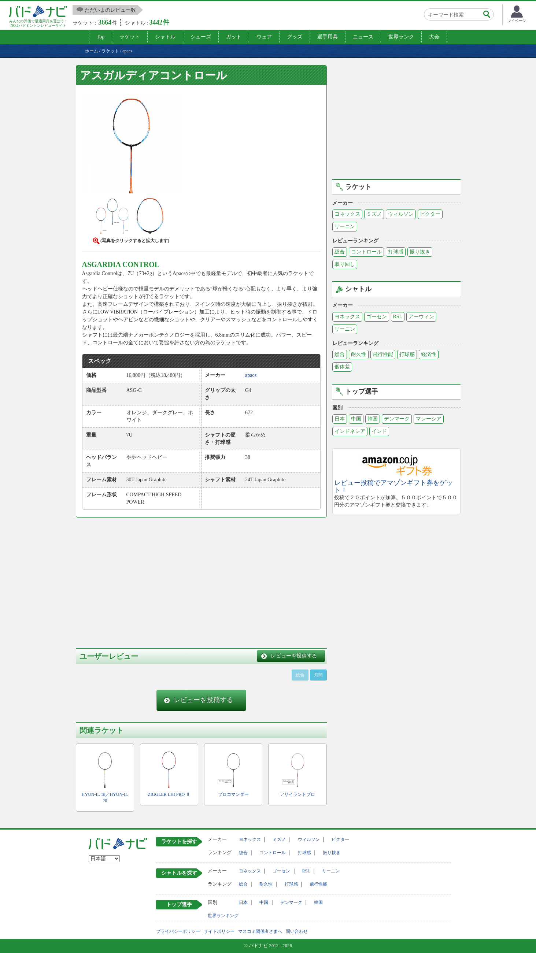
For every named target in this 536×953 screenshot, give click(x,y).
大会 (434, 37)
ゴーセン (376, 316)
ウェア (264, 37)
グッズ (294, 37)
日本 (339, 419)
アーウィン (421, 316)
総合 (339, 252)
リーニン (344, 226)
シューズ (201, 37)
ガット (233, 37)
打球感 (395, 252)
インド (379, 431)
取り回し (344, 264)
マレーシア (428, 419)
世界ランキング (223, 915)
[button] (131, 145)
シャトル (165, 37)
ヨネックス (347, 214)
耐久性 (358, 354)
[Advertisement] (137, 578)
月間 (318, 675)
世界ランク (401, 37)
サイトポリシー (219, 931)
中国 (356, 419)
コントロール (366, 252)
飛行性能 (383, 354)
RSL (398, 316)
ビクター (430, 214)
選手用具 (327, 37)
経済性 (428, 354)
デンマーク (397, 419)
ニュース (363, 37)
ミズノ (374, 214)
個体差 (342, 367)
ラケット (129, 37)
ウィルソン (401, 214)
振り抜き (420, 252)
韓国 (372, 419)
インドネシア (349, 431)
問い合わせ (297, 931)
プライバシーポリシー (178, 931)
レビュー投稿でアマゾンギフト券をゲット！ (393, 486)
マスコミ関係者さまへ (260, 931)
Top (101, 37)
